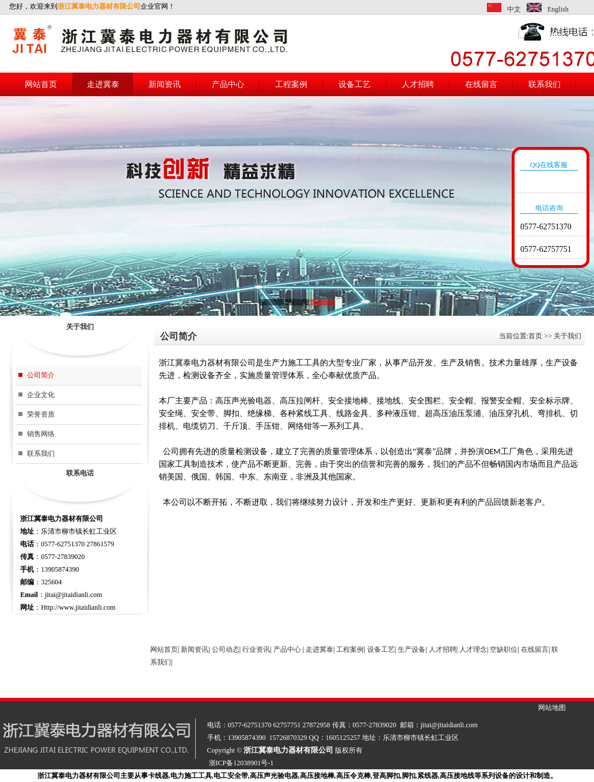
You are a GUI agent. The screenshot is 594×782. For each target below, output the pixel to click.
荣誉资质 (41, 414)
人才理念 (473, 649)
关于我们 (80, 327)
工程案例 (291, 84)
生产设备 (411, 649)
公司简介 (41, 375)
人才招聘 (418, 84)
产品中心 (228, 84)
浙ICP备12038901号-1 (241, 763)
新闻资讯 (164, 84)
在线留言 (481, 84)
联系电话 (80, 473)
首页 (535, 336)
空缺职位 (503, 649)
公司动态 (225, 649)
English (558, 9)
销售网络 (41, 434)
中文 (514, 9)
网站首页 (41, 84)
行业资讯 (256, 649)
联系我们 (544, 84)
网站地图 (552, 708)
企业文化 (41, 395)
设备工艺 (354, 84)
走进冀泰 (103, 84)
